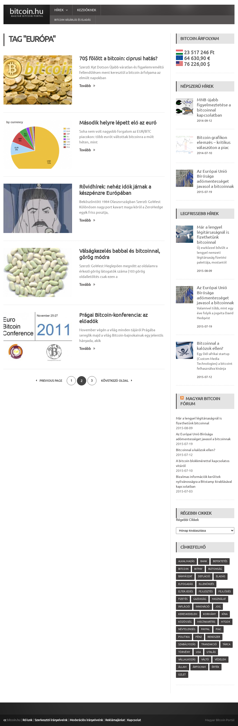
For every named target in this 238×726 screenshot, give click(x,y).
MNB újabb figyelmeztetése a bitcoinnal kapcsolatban (214, 107)
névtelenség (186, 629)
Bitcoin (183, 568)
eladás (220, 576)
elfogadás (185, 584)
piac (218, 629)
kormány (209, 614)
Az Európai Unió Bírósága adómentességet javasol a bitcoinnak (215, 179)
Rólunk (27, 720)
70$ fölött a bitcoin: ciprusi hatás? (118, 58)
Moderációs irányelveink (85, 720)
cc (4, 720)
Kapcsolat (133, 720)
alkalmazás (186, 561)
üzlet (182, 674)
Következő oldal (116, 380)
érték (215, 666)
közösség (184, 621)
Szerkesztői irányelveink (50, 720)
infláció (184, 606)
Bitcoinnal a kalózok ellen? (210, 346)
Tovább (87, 86)
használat (219, 599)
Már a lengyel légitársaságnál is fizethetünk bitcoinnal (213, 234)
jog (217, 606)
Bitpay (198, 568)
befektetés (220, 561)
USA (198, 652)
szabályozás (186, 644)
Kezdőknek (86, 10)
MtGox (225, 621)
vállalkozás (186, 659)
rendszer (213, 636)
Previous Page (49, 380)
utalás (210, 652)
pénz (198, 636)
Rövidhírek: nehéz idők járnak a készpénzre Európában (115, 190)
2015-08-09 (204, 270)
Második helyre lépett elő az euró (117, 122)
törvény (184, 652)
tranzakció (209, 644)
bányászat (185, 576)
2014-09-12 (204, 120)
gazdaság (199, 599)
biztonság (215, 568)
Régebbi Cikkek (187, 519)
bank (203, 561)
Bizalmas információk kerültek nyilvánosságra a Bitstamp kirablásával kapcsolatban (203, 481)
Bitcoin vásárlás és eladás (72, 19)
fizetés (182, 599)
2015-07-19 (204, 191)
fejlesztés (205, 591)
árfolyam (199, 666)
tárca (226, 644)
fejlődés (224, 591)
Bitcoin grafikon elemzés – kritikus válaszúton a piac (213, 142)
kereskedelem (187, 614)
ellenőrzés (206, 584)
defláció (204, 576)
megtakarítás (206, 621)
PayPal (205, 629)
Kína (224, 614)
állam (182, 666)
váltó (205, 659)
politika (183, 636)
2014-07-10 (204, 153)
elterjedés (185, 591)
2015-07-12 (204, 376)
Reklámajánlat (114, 720)
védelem (220, 659)
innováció (202, 606)
